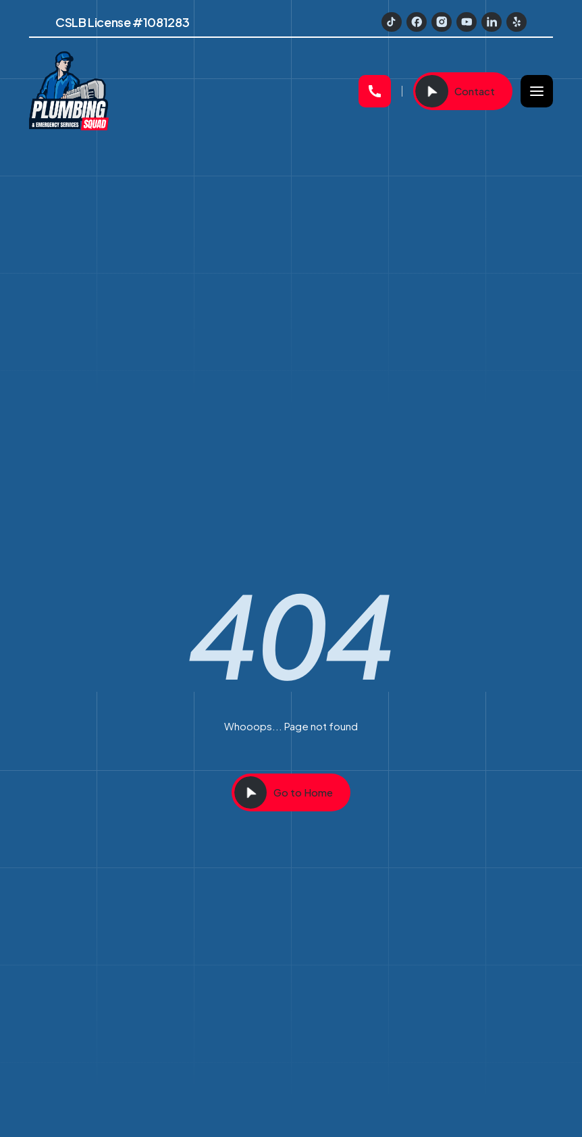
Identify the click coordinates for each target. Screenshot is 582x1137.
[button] (537, 91)
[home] (188, 91)
